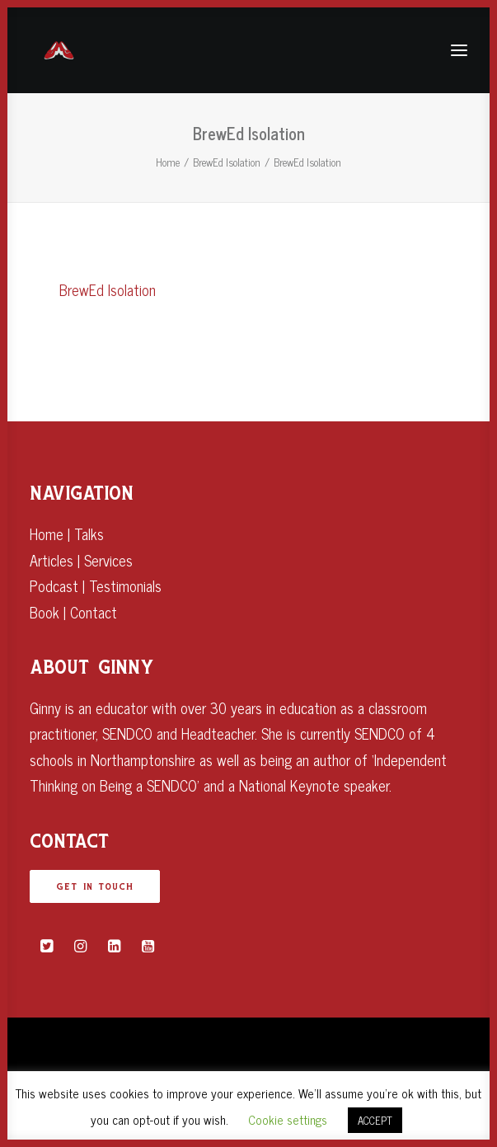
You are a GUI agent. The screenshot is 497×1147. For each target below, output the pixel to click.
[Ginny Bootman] (59, 50)
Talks (89, 533)
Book (44, 611)
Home (168, 162)
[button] (46, 945)
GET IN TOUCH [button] (95, 886)
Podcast (54, 585)
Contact (93, 611)
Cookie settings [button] (287, 1119)
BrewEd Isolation (226, 162)
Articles (51, 560)
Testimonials (125, 585)
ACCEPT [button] (375, 1120)
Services (108, 560)
